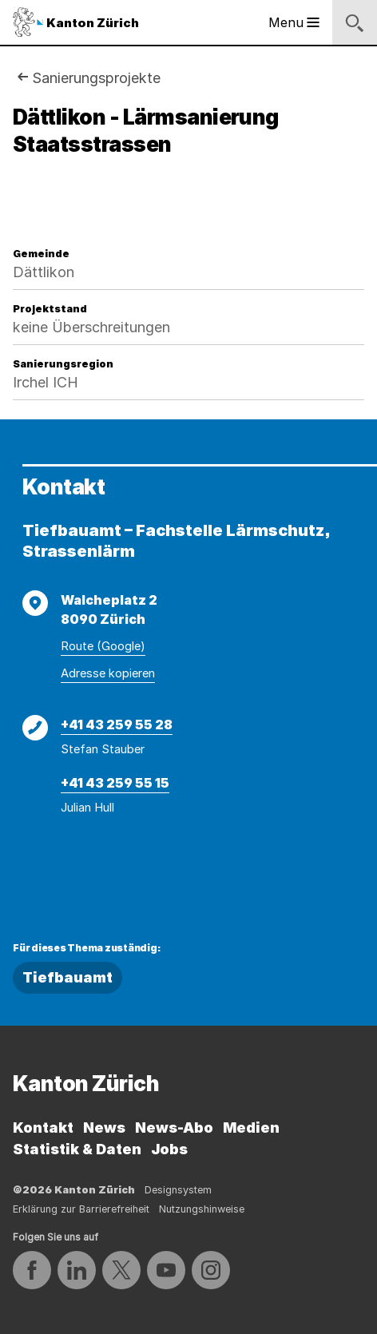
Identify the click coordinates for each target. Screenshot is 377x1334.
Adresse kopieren (108, 673)
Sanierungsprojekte (96, 77)
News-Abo (174, 1127)
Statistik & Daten (77, 1149)
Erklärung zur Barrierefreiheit (81, 1209)
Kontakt (43, 1127)
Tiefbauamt (67, 977)
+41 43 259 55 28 (117, 725)
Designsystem (178, 1190)
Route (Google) (103, 646)
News (104, 1127)
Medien (251, 1127)
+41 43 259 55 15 (115, 783)
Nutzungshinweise (201, 1209)
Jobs (169, 1149)
